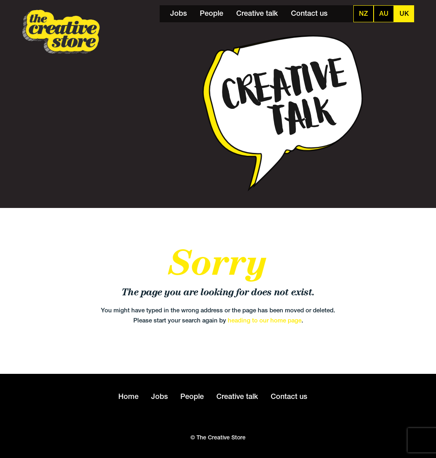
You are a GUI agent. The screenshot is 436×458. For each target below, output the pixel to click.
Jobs (178, 13)
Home (128, 396)
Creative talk (257, 13)
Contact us (309, 13)
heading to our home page (264, 320)
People (211, 13)
